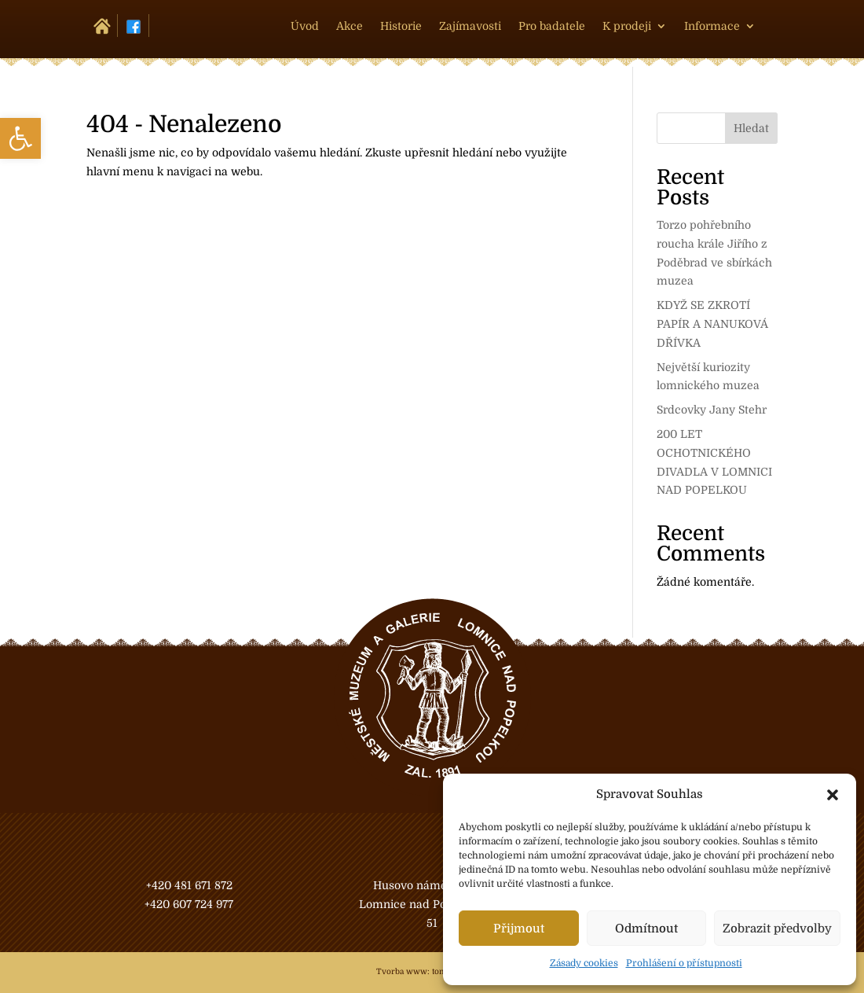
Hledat (751, 128)
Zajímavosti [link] (470, 26)
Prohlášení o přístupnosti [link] (684, 963)
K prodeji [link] (626, 26)
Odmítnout (646, 928)
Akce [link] (349, 26)
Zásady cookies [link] (584, 963)
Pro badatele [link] (551, 26)
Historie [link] (401, 26)
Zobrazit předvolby (777, 928)
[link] (20, 138)
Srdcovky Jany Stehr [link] (712, 409)
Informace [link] (712, 26)
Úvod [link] (305, 26)
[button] (832, 795)
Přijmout (518, 928)
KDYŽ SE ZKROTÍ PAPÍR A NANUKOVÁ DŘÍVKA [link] (712, 324)
